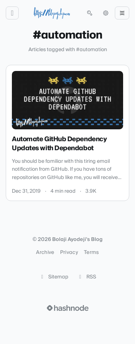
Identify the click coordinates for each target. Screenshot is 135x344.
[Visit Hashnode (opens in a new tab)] (67, 308)
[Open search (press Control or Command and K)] (89, 12)
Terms (91, 252)
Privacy (69, 252)
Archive (45, 252)
